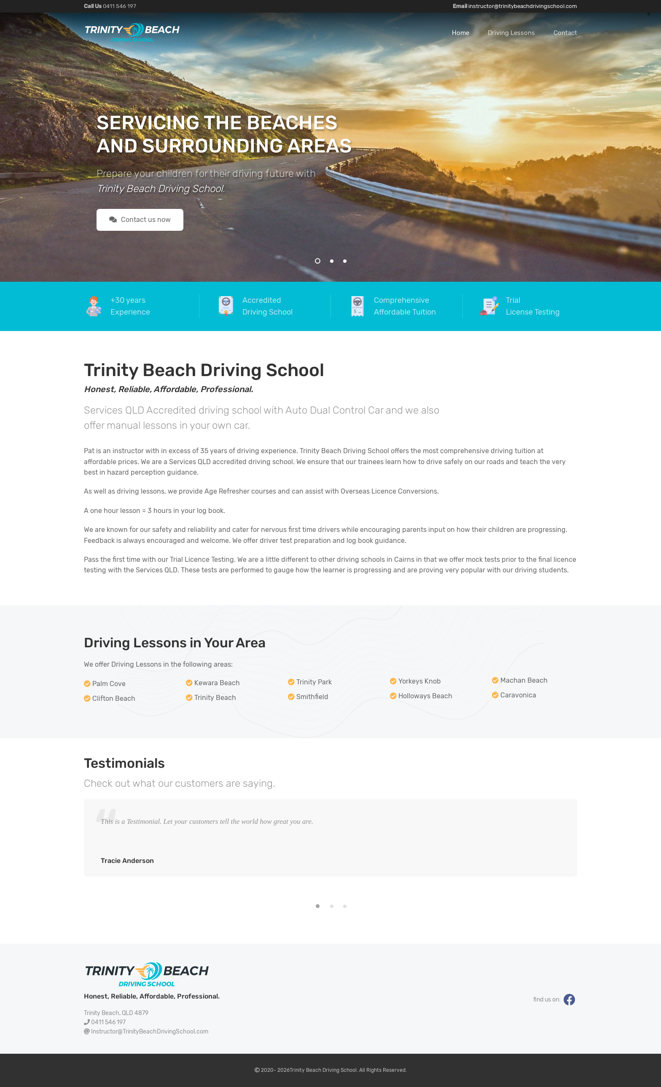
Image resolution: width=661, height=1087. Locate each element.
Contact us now (140, 220)
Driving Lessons (511, 33)
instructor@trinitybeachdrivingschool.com (522, 6)
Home (460, 33)
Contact (565, 33)
